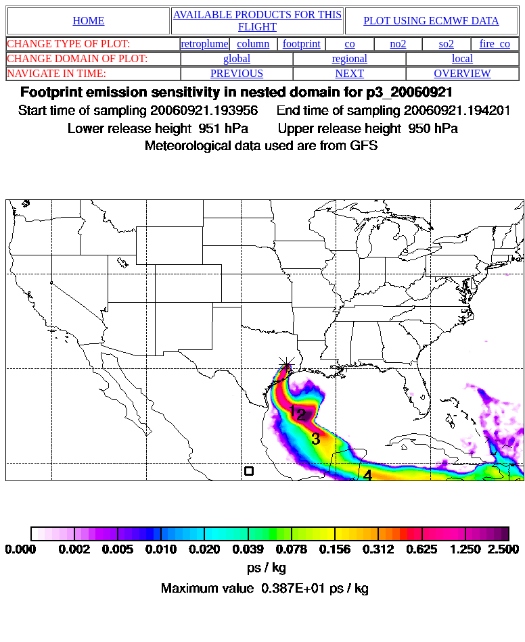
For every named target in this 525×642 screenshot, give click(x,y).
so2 (446, 43)
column (253, 43)
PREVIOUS (236, 73)
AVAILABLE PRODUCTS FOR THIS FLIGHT (257, 20)
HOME (88, 20)
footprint (302, 43)
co (350, 43)
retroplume (204, 43)
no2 (398, 43)
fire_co (495, 43)
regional (349, 58)
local (462, 58)
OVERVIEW (462, 73)
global (236, 58)
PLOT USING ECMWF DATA (431, 20)
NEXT (350, 73)
